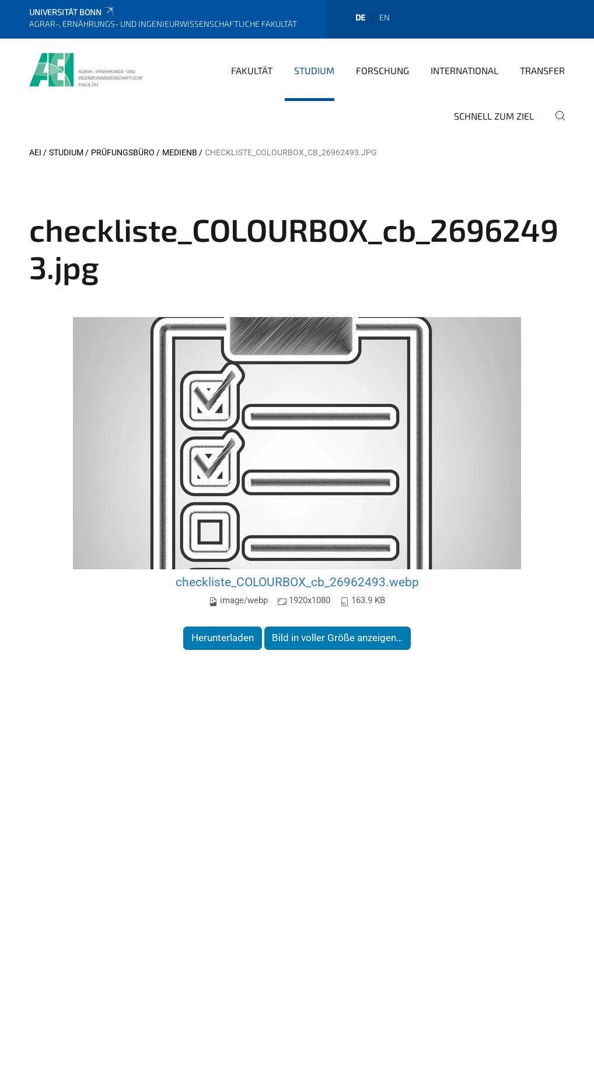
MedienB (179, 152)
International (464, 70)
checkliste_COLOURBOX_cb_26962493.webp (297, 582)
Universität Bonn (72, 12)
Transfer (542, 70)
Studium (314, 70)
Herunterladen (222, 637)
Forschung (382, 70)
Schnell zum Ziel (494, 115)
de (360, 17)
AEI (35, 152)
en (384, 17)
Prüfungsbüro (123, 152)
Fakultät (251, 70)
